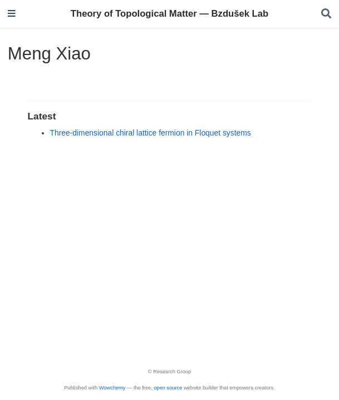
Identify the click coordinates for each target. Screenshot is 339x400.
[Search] (326, 14)
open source (168, 388)
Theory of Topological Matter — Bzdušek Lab (169, 13)
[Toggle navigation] (12, 14)
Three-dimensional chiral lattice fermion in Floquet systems (150, 132)
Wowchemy (112, 388)
